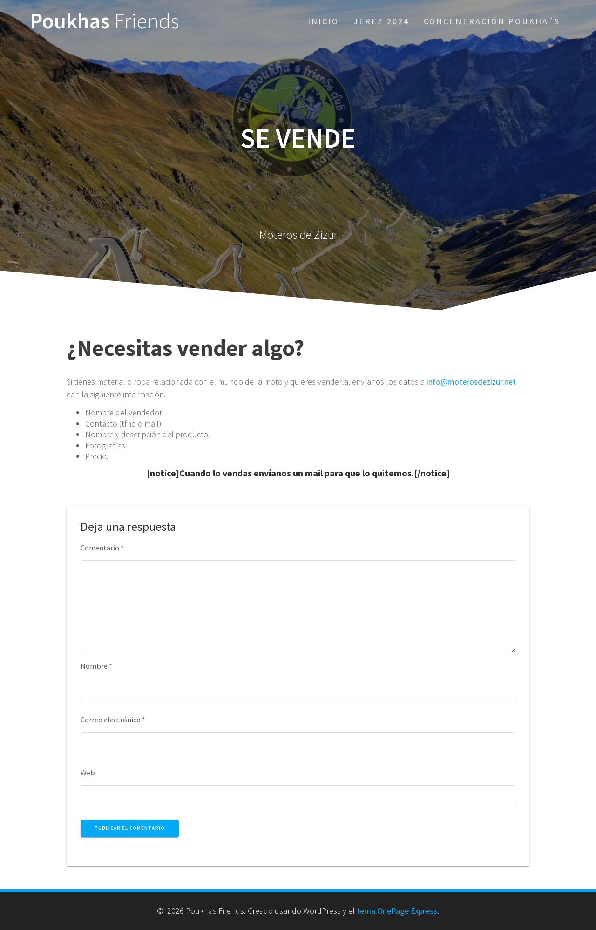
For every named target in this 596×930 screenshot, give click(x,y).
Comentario (102, 547)
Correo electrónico (113, 719)
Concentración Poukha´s (492, 21)
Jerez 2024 (381, 21)
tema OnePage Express (397, 910)
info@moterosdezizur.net (471, 381)
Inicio (323, 21)
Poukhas (104, 21)
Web (88, 772)
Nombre (96, 666)
